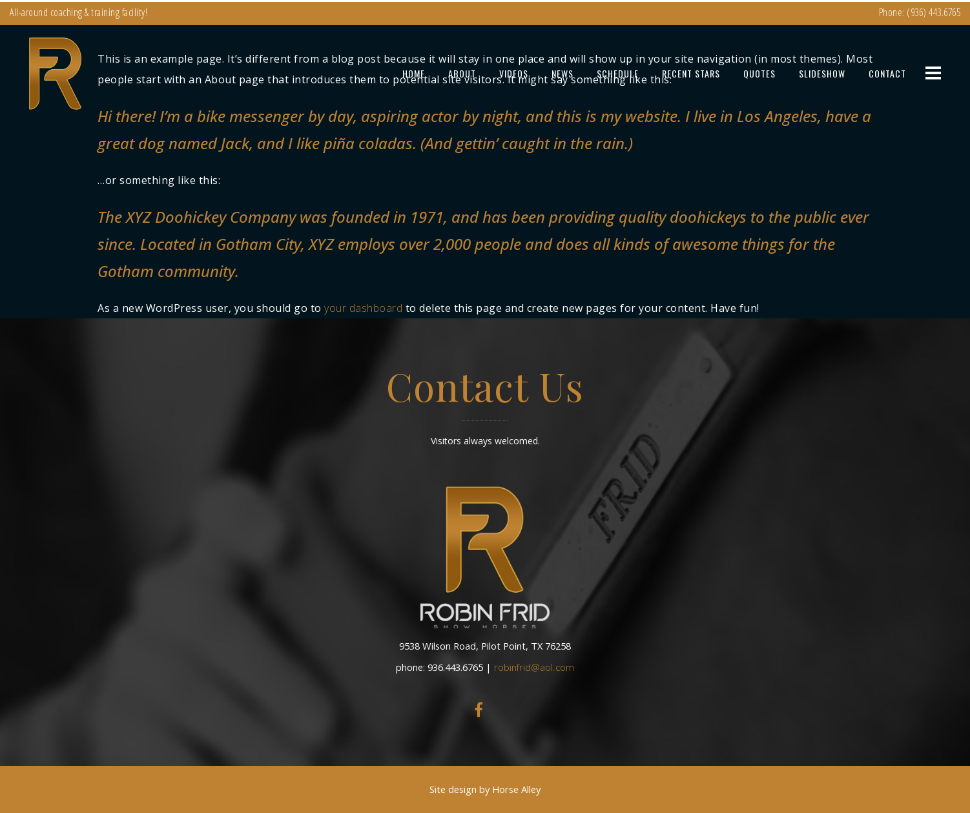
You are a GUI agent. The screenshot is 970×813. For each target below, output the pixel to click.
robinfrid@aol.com (534, 667)
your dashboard (363, 308)
